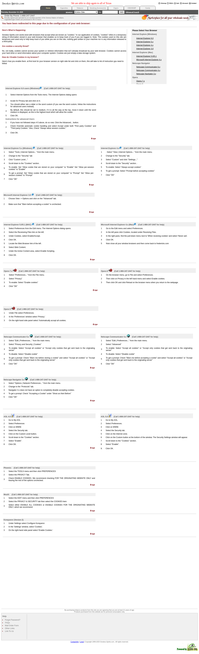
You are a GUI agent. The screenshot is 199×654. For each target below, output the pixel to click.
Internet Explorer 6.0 (145, 38)
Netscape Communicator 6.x (148, 67)
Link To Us (9, 631)
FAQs (7, 623)
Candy (147, 8)
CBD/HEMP (132, 8)
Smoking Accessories (98, 8)
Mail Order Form (11, 625)
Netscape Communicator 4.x (148, 70)
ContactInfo (75, 642)
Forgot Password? (12, 620)
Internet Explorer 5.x (144, 42)
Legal (82, 642)
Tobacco (80, 8)
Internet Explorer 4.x (144, 45)
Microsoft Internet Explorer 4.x (149, 60)
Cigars (116, 8)
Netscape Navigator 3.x (146, 74)
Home (48, 8)
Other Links (9, 628)
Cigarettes (64, 8)
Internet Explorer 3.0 (145, 49)
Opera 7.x (140, 81)
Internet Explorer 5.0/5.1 (146, 56)
